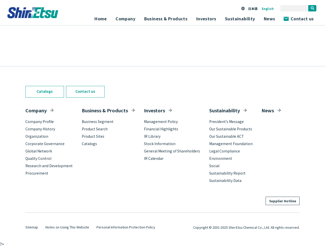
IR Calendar (154, 158)
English (268, 8)
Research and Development (49, 165)
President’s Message (226, 121)
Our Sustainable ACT (226, 136)
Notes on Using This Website (67, 227)
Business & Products (105, 110)
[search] (312, 8)
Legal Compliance (224, 150)
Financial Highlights (161, 128)
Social (214, 165)
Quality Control (38, 158)
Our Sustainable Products (230, 128)
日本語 (252, 8)
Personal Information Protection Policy (125, 227)
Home (100, 19)
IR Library (152, 136)
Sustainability (224, 110)
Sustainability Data (225, 180)
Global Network (38, 150)
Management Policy (161, 121)
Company (36, 110)
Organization (36, 136)
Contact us (299, 19)
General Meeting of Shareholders (172, 150)
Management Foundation (231, 143)
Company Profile (39, 121)
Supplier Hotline (282, 200)
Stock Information (159, 143)
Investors (154, 110)
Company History (40, 128)
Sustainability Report (227, 173)
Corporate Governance (44, 143)
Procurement (36, 173)
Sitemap (31, 227)
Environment (220, 158)
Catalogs (45, 91)
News (269, 19)
